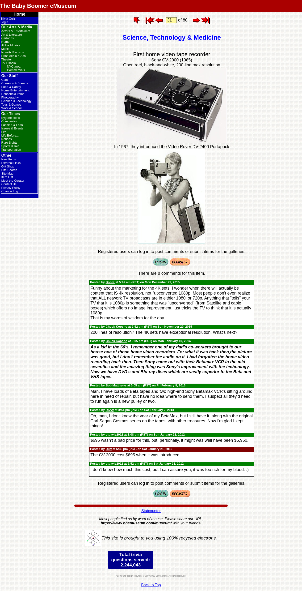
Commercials (16, 70)
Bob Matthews (116, 385)
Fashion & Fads (12, 125)
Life (3, 132)
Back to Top (151, 585)
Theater (6, 59)
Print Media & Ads (13, 56)
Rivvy (110, 410)
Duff (109, 449)
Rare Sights (9, 142)
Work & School (11, 108)
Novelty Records (12, 52)
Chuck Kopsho (116, 326)
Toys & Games (11, 104)
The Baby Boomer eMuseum (38, 6)
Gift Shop (7, 166)
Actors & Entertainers (15, 31)
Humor (6, 41)
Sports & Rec (10, 146)
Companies (9, 121)
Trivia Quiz (8, 18)
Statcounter (151, 511)
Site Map (7, 173)
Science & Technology (16, 101)
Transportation (11, 149)
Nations (6, 139)
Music (5, 49)
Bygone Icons (10, 118)
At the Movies (10, 45)
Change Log (9, 191)
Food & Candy (11, 87)
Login (4, 22)
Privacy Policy (11, 187)
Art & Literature (11, 34)
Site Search (9, 170)
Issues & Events (12, 128)
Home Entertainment (15, 90)
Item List (7, 177)
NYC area (14, 66)
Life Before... (10, 135)
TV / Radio (8, 63)
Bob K (110, 282)
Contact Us (9, 184)
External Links (11, 163)
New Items (8, 159)
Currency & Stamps (14, 83)
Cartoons (7, 38)
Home (19, 14)
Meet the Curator (13, 180)
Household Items (13, 94)
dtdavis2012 (114, 434)
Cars (4, 79)
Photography (10, 97)
